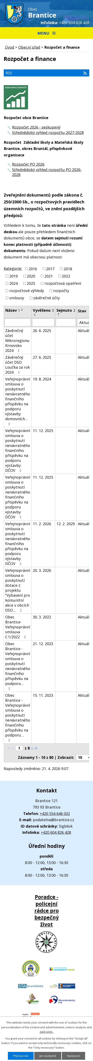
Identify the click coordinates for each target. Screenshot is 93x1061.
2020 (31, 276)
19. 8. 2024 (42, 379)
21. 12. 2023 (43, 643)
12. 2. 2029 (65, 523)
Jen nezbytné (47, 1056)
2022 (66, 276)
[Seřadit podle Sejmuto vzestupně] (58, 313)
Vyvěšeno (43, 310)
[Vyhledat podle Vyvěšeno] (43, 322)
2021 (48, 276)
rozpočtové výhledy (26, 290)
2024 (13, 283)
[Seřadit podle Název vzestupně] (22, 308)
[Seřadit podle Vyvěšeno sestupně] (35, 315)
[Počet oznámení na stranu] (83, 757)
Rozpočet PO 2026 (28, 164)
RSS (46, 72)
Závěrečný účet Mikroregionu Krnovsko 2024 (17, 340)
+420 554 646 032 (55, 813)
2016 (33, 268)
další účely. (46, 1032)
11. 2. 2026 (42, 523)
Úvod (9, 47)
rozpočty (61, 290)
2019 (13, 276)
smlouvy (16, 297)
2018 (68, 268)
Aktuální (85, 330)
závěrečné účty (46, 297)
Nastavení (73, 1056)
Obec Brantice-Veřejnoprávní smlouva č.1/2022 (17, 626)
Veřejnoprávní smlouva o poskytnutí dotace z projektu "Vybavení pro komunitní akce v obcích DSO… (17, 590)
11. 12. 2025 (43, 430)
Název (12, 310)
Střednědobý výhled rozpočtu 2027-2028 (48, 132)
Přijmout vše (20, 1056)
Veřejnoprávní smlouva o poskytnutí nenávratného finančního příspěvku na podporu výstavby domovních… (17, 401)
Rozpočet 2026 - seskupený (36, 127)
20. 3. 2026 (42, 570)
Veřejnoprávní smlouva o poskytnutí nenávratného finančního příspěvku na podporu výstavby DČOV (17, 450)
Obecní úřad (29, 47)
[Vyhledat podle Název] (18, 322)
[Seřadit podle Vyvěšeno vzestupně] (35, 313)
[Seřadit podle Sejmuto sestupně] (58, 315)
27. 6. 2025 (42, 357)
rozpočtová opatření (62, 283)
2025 (31, 283)
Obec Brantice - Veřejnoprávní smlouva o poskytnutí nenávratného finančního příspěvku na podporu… (17, 665)
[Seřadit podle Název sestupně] (22, 310)
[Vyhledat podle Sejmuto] (66, 322)
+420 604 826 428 (74, 22)
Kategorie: (13, 268)
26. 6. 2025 (42, 330)
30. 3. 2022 (42, 616)
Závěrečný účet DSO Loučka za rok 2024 (17, 365)
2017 (50, 268)
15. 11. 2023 (43, 695)
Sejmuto (65, 310)
